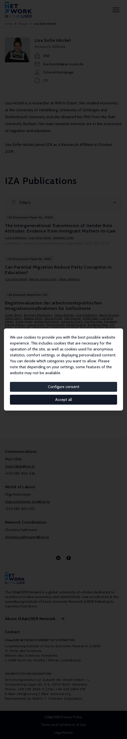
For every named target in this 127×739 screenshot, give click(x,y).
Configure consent (63, 386)
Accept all (63, 399)
